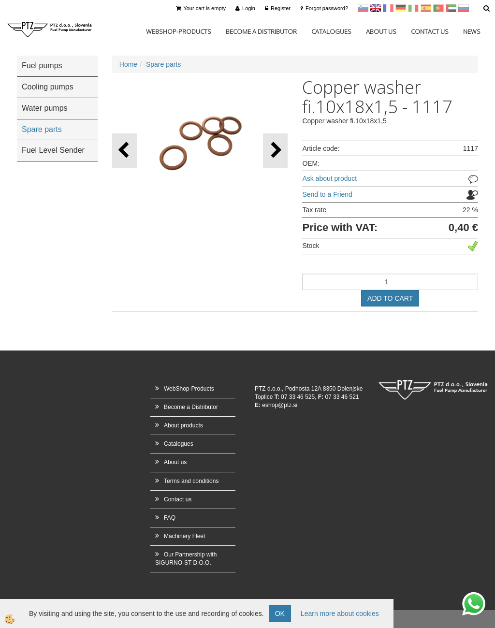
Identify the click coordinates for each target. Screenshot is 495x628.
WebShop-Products (178, 31)
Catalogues (331, 31)
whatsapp (473, 597)
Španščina (426, 8)
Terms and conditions (191, 481)
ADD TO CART (390, 298)
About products (183, 425)
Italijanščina (413, 8)
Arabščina (451, 8)
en (375, 8)
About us (381, 31)
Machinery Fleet (184, 536)
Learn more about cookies (340, 613)
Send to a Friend (327, 194)
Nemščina (400, 8)
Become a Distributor (261, 31)
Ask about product (329, 178)
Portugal (438, 8)
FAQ (169, 517)
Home (128, 64)
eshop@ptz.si (279, 405)
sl (363, 8)
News (471, 31)
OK (280, 613)
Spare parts (163, 64)
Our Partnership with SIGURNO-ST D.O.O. (186, 558)
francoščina (388, 8)
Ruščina (463, 8)
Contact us (430, 31)
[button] (275, 150)
